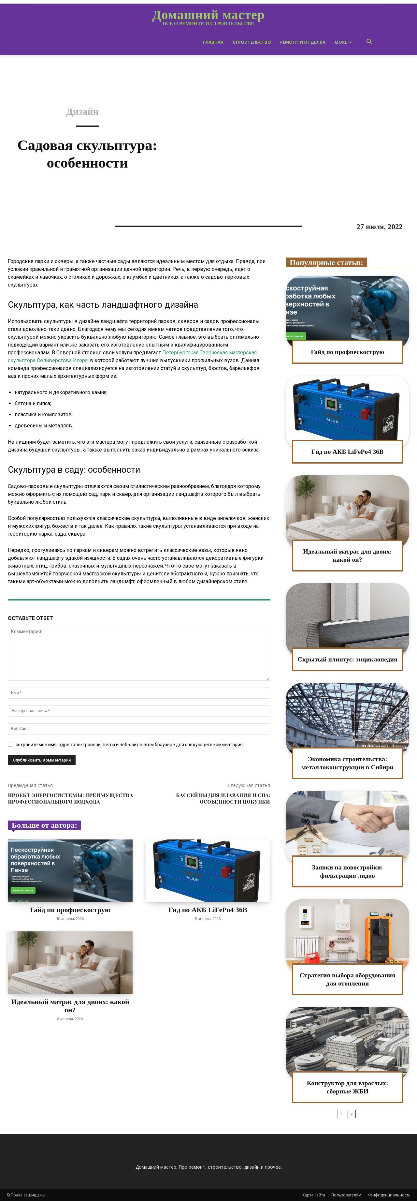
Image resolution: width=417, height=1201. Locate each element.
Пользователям (346, 1195)
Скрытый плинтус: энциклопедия (347, 659)
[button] (369, 42)
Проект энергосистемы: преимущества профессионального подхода (70, 798)
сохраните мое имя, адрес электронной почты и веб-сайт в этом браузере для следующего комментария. (130, 744)
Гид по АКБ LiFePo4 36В (208, 910)
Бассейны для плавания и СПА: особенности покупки (223, 798)
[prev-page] (341, 1114)
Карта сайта (313, 1195)
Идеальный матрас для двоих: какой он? (70, 1006)
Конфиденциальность (388, 1195)
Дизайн (82, 111)
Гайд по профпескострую (70, 910)
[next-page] (352, 1114)
